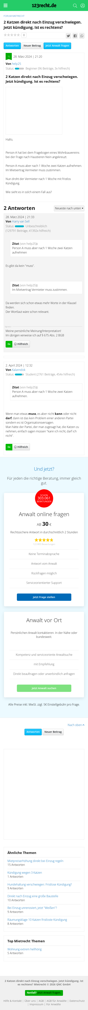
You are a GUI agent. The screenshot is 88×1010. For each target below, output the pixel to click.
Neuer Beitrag (32, 46)
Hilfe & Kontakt (12, 1001)
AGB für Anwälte (57, 1001)
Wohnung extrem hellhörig (24, 949)
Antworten (12, 46)
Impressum (36, 1004)
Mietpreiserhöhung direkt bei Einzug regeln (35, 861)
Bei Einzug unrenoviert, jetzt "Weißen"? (32, 908)
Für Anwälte (53, 1004)
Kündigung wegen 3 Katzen (24, 872)
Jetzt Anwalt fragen (57, 46)
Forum (8, 16)
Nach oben (76, 725)
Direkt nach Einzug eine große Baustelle (32, 896)
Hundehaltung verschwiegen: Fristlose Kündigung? (39, 884)
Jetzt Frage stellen (44, 597)
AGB (41, 1001)
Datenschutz (77, 1001)
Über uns (30, 1001)
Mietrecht (18, 16)
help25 (16, 63)
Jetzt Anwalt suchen (44, 688)
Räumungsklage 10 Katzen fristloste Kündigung (37, 919)
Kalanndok (18, 369)
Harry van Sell (21, 221)
